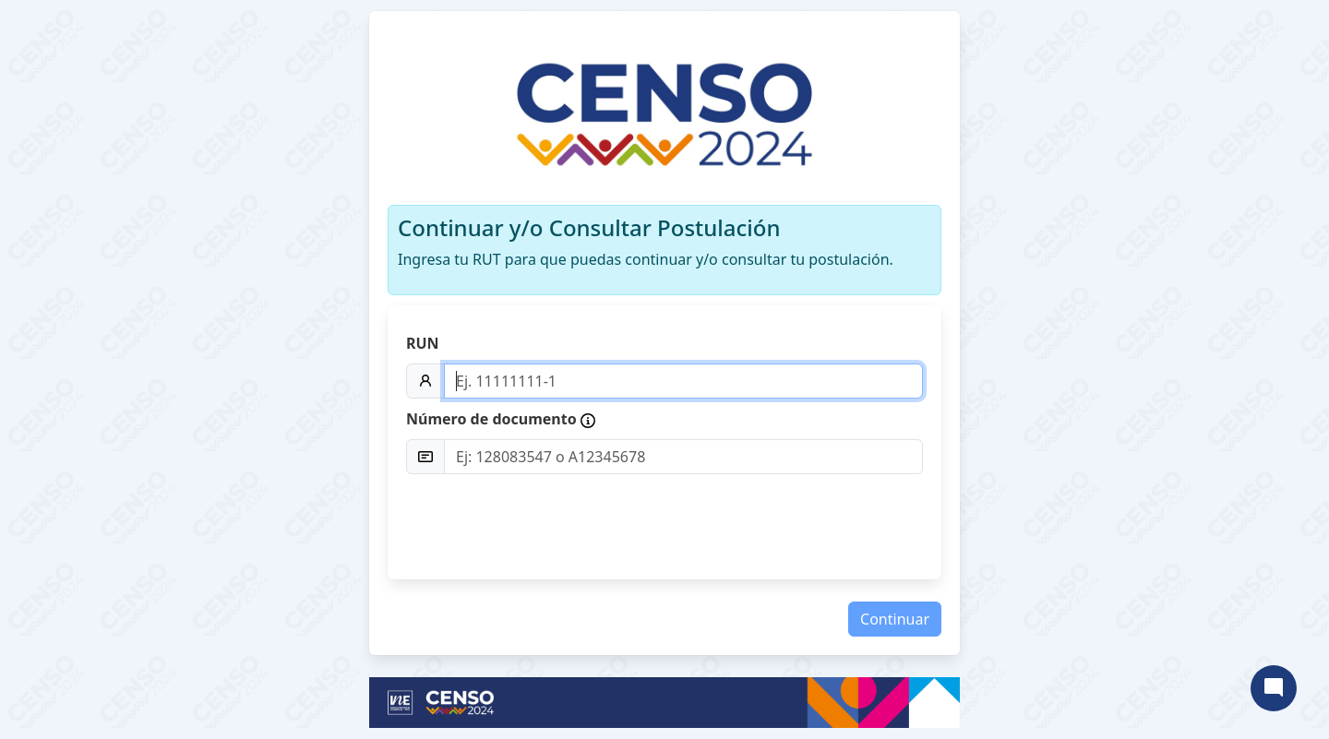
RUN (422, 343)
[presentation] (782, 525)
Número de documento (500, 419)
